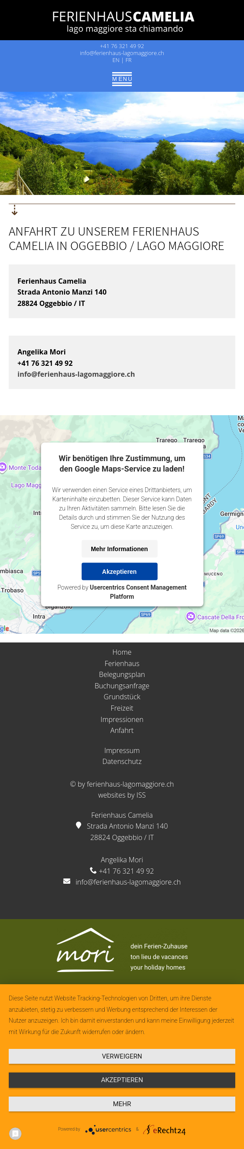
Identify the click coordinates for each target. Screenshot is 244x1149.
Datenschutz (121, 761)
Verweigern (122, 1056)
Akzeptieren (119, 571)
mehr (122, 1104)
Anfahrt (122, 730)
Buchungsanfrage (122, 686)
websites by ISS (122, 795)
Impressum (122, 750)
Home (122, 652)
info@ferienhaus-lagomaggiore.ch (122, 53)
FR (128, 60)
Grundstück (122, 696)
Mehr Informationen (119, 548)
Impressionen (121, 719)
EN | (119, 60)
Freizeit (122, 708)
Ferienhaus (122, 663)
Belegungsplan (122, 674)
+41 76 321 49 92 (122, 46)
